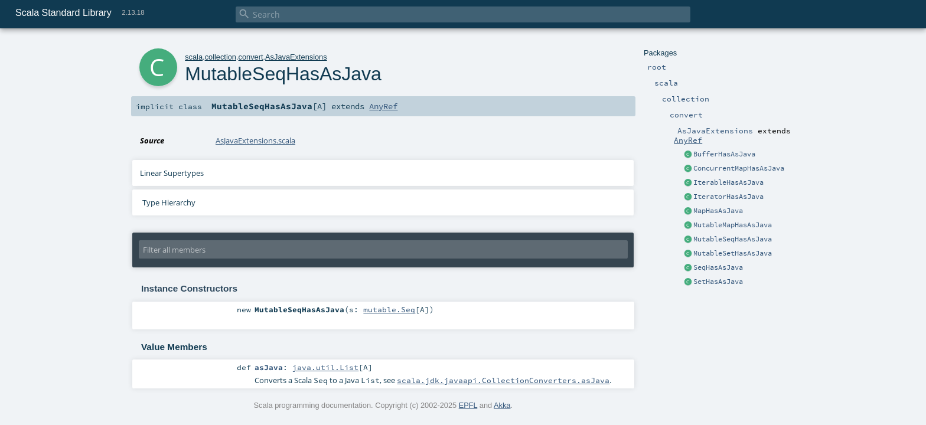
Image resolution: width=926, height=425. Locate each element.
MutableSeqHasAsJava (732, 239)
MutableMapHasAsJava (732, 225)
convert (251, 57)
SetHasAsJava (718, 281)
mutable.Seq (389, 309)
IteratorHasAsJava (728, 196)
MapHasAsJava (718, 211)
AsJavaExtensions (296, 57)
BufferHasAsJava (724, 154)
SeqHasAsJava (718, 267)
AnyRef (688, 140)
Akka (502, 405)
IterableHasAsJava (728, 182)
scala (194, 57)
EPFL (468, 405)
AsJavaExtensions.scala (255, 140)
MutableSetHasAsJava (732, 253)
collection (220, 57)
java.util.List (325, 367)
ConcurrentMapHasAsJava (738, 168)
